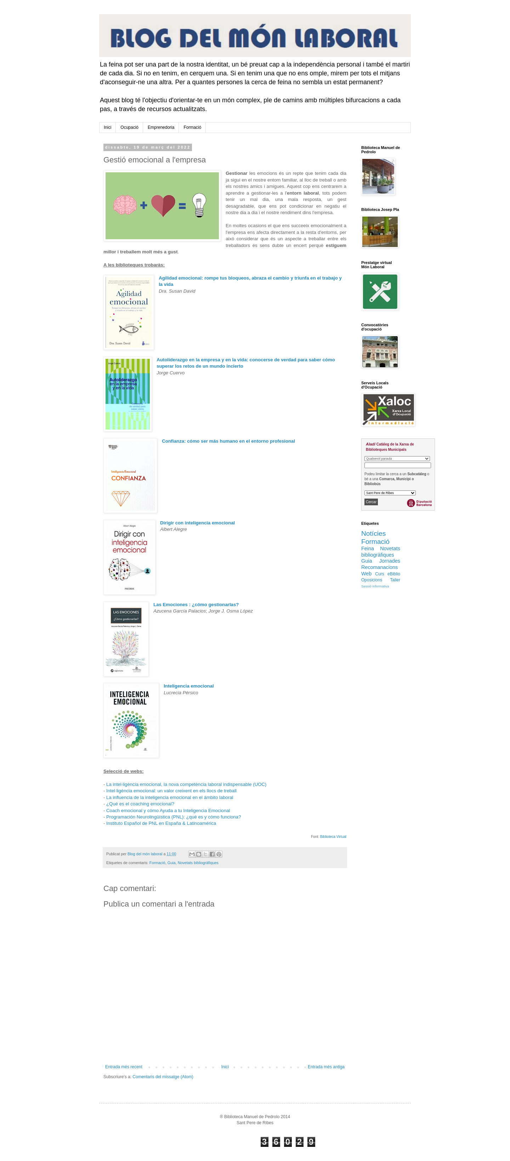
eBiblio (393, 573)
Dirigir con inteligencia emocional (197, 522)
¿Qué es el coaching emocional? (140, 803)
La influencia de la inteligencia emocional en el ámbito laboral (169, 797)
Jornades (389, 561)
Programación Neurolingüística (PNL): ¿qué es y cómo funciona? (173, 817)
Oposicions (371, 579)
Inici (107, 127)
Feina (367, 548)
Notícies (373, 533)
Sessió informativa (375, 586)
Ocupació (129, 127)
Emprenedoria (161, 127)
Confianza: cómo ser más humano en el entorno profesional (228, 441)
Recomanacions (379, 567)
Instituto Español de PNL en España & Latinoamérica (161, 823)
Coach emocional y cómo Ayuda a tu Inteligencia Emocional (168, 810)
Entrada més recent (123, 1066)
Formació (192, 127)
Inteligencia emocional (189, 686)
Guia (172, 863)
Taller (395, 579)
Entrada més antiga (326, 1066)
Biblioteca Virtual (333, 837)
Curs (379, 573)
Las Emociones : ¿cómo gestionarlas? (196, 604)
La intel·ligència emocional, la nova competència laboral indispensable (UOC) (186, 784)
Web (366, 573)
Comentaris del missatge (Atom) (162, 1076)
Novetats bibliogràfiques (198, 863)
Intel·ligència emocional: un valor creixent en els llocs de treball (171, 790)
